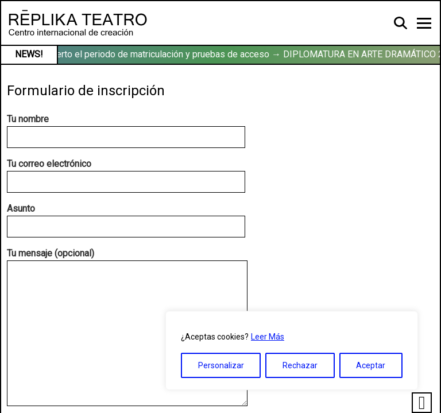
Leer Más (267, 336)
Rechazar (300, 365)
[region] (291, 350)
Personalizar (221, 365)
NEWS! (29, 54)
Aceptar (370, 365)
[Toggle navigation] (424, 23)
